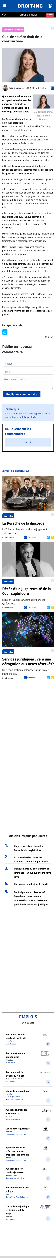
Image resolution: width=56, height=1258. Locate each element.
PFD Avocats (10, 1062)
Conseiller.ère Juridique (18, 1128)
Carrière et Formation (13, 29)
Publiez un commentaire (21, 394)
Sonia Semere (16, 88)
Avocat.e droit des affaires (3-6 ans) (15, 1073)
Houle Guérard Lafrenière (15, 1178)
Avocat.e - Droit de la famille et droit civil (16, 1036)
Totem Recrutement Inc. (14, 1119)
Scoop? (50, 14)
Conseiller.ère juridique (17, 1091)
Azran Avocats (11, 1043)
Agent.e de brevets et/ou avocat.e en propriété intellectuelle (17, 1151)
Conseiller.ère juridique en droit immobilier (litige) (17, 1210)
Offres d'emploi (28, 15)
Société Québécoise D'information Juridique (14, 1098)
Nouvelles (8, 515)
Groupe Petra (10, 1219)
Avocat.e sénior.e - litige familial (15, 1055)
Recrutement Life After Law (16, 1134)
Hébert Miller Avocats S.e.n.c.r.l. (17, 1196)
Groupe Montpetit (12, 1081)
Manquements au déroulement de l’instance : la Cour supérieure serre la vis (32, 873)
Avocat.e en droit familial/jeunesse (14, 1170)
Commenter (32, 537)
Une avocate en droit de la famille (31, 884)
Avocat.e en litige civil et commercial (17, 1111)
